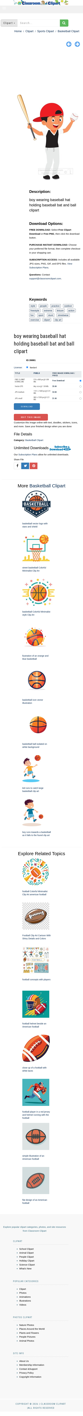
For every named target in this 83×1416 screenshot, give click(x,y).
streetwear (63, 315)
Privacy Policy (26, 1372)
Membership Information (31, 1365)
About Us (24, 1361)
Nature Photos (26, 1325)
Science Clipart (27, 1264)
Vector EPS (19, 386)
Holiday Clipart (26, 1260)
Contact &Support (28, 1369)
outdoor (68, 306)
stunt (50, 315)
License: (18, 367)
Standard (33, 368)
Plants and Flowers (29, 1333)
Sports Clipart (45, 31)
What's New (25, 1268)
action (71, 310)
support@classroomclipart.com (45, 278)
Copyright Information (30, 1376)
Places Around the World (32, 1329)
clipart (47, 319)
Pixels (37, 373)
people (43, 306)
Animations (25, 1297)
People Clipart (26, 1256)
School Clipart (26, 1249)
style (32, 306)
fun (32, 315)
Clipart (29, 31)
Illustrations (25, 1300)
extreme (48, 310)
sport (40, 315)
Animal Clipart (26, 1252)
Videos (22, 1304)
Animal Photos (26, 1340)
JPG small (18, 398)
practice (55, 306)
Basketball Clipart (68, 31)
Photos (22, 1292)
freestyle (34, 310)
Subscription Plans (27, 454)
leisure (60, 310)
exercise (34, 319)
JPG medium (19, 392)
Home (18, 31)
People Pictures (27, 1336)
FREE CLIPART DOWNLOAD (20, 380)
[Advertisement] (41, 71)
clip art (58, 319)
